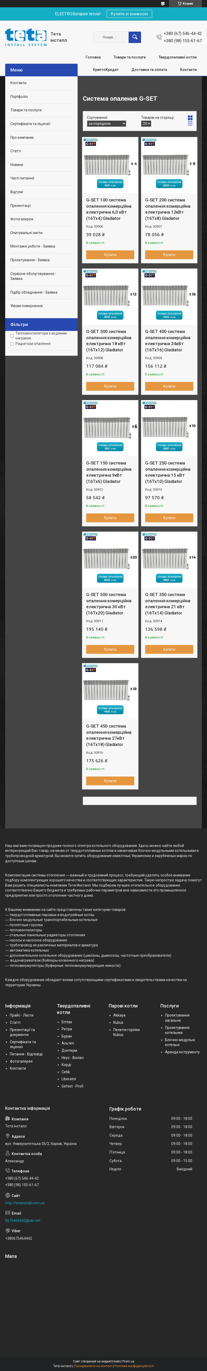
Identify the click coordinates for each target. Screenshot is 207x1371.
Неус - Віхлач (73, 1058)
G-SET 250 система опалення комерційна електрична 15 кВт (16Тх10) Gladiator (167, 472)
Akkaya (119, 1015)
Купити (110, 255)
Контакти (188, 70)
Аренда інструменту (182, 1052)
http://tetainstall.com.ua (25, 1203)
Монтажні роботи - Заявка (32, 246)
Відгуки (16, 192)
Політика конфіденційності (134, 1366)
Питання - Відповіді (26, 1054)
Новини (16, 165)
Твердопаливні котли (178, 57)
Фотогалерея (21, 219)
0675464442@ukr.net (22, 1220)
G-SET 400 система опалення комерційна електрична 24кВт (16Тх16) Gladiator (167, 340)
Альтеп (68, 1043)
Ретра (67, 1029)
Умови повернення (26, 306)
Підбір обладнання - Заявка (33, 292)
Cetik (66, 1072)
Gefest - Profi (72, 1086)
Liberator (69, 1079)
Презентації (20, 206)
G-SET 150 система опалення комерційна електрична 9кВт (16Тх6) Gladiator (108, 472)
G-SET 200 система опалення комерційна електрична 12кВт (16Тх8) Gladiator (167, 209)
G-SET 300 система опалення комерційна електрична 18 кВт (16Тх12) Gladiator (108, 340)
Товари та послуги (130, 57)
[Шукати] (135, 37)
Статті (15, 151)
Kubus (118, 1022)
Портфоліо (19, 97)
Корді (66, 1065)
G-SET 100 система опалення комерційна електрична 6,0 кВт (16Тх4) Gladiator (108, 209)
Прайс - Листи (21, 1015)
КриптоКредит (106, 70)
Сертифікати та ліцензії (30, 124)
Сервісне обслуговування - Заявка (33, 276)
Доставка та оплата (149, 70)
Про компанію (22, 137)
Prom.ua (128, 1361)
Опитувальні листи (26, 233)
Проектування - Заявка (30, 260)
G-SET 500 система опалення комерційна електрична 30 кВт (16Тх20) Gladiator (108, 603)
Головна (93, 57)
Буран (67, 1036)
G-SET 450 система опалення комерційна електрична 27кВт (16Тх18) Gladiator (108, 735)
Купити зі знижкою (129, 13)
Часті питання (22, 178)
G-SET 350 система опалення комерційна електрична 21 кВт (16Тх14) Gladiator (167, 603)
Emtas (67, 1022)
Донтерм (69, 1050)
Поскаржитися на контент (93, 1366)
